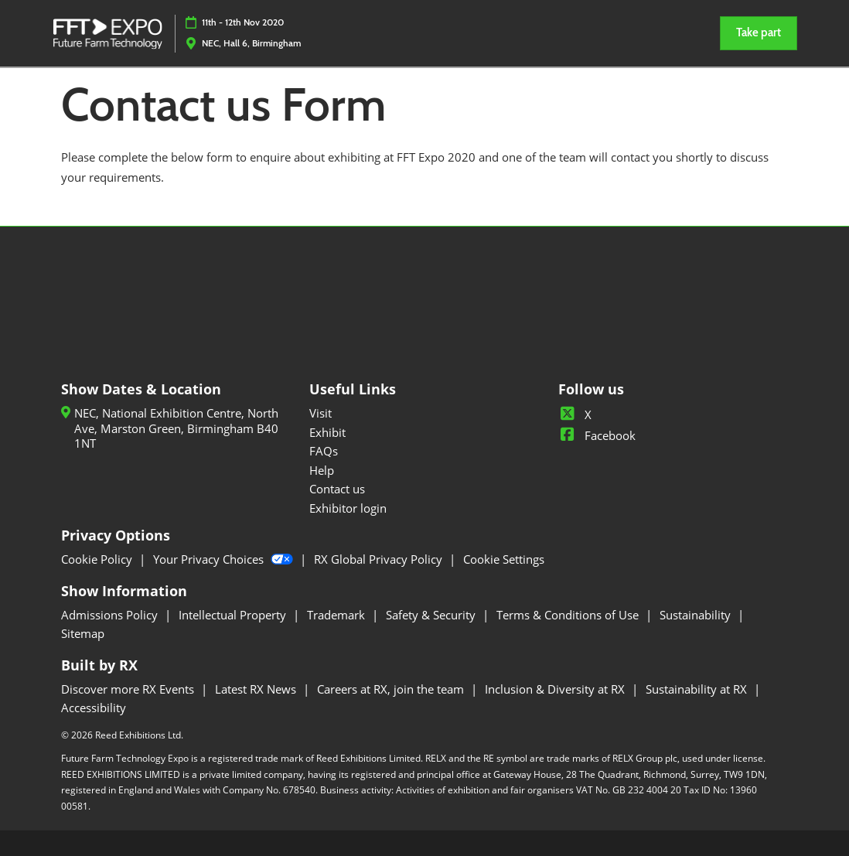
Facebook (597, 435)
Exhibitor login (348, 508)
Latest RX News (257, 689)
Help (321, 470)
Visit (320, 413)
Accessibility (93, 707)
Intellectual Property (234, 614)
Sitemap (82, 633)
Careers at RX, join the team (392, 689)
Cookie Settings (503, 559)
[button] (758, 33)
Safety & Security (432, 614)
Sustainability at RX (698, 689)
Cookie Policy (98, 559)
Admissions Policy (111, 614)
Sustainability (697, 614)
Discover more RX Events (129, 689)
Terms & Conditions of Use (569, 614)
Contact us (337, 488)
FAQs (323, 451)
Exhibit (327, 432)
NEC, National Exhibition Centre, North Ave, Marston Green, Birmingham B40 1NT (176, 428)
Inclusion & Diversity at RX (556, 689)
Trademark (337, 614)
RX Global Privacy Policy (379, 559)
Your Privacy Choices (224, 559)
